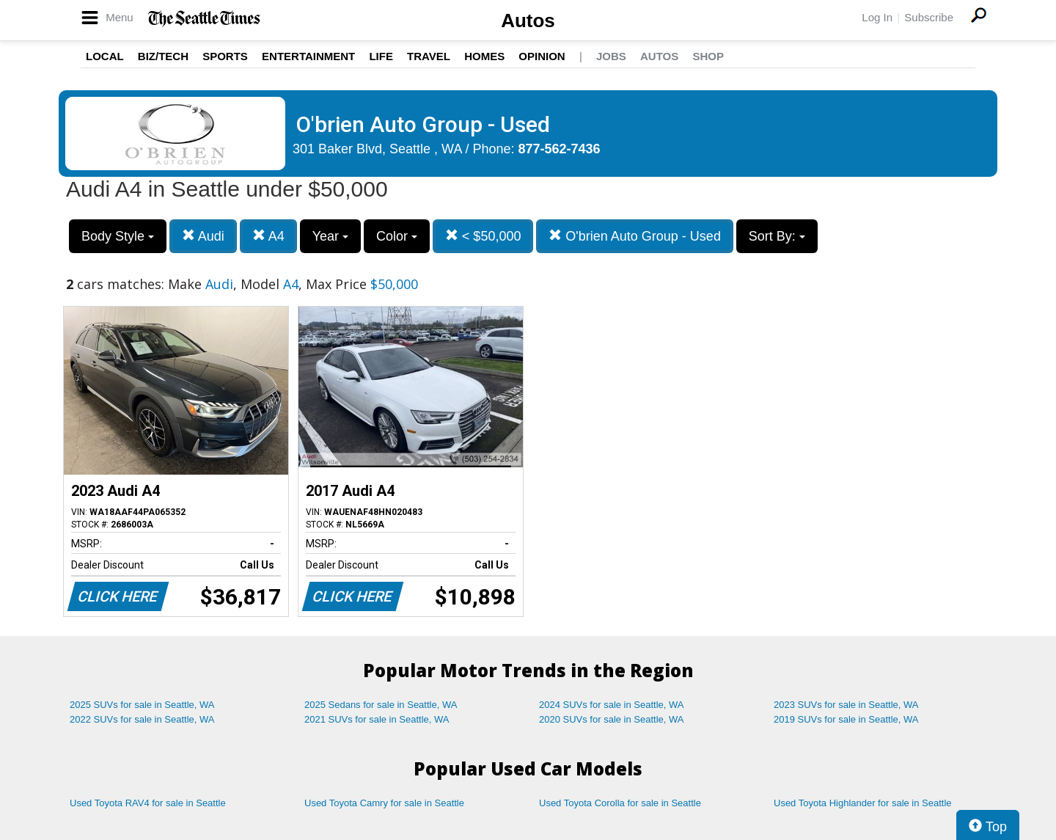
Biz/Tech (163, 56)
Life (381, 56)
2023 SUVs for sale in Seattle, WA (846, 704)
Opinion (541, 56)
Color (396, 236)
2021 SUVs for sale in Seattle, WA (377, 719)
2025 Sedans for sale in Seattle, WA (380, 704)
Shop (708, 56)
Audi (203, 236)
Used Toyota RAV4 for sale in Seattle (148, 802)
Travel (428, 56)
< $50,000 (483, 236)
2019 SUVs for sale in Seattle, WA (846, 719)
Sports (225, 56)
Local (105, 56)
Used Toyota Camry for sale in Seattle (384, 802)
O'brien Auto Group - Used (635, 236)
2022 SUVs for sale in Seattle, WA (142, 719)
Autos (528, 21)
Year (330, 236)
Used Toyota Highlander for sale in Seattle (863, 802)
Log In (877, 17)
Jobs (611, 56)
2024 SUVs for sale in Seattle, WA (611, 704)
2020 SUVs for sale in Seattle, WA (611, 719)
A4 (268, 236)
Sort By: (777, 236)
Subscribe (928, 17)
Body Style (117, 236)
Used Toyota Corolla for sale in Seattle (620, 802)
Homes (484, 56)
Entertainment (308, 56)
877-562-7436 (559, 149)
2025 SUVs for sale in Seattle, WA (142, 704)
